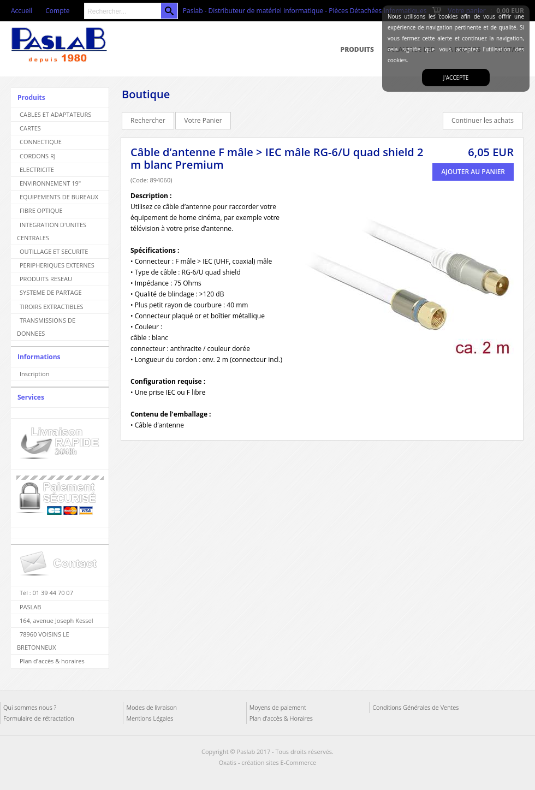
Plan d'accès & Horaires (281, 718)
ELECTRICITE (37, 169)
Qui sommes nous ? (29, 707)
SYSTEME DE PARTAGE (51, 292)
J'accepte (455, 77)
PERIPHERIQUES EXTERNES (57, 265)
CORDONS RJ (38, 156)
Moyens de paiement (277, 707)
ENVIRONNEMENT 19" (50, 183)
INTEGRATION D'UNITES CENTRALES (51, 231)
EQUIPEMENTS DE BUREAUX (59, 197)
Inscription (34, 374)
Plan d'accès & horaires (52, 661)
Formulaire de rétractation (38, 718)
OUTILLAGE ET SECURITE (54, 251)
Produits (357, 49)
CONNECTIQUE (41, 142)
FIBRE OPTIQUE (41, 210)
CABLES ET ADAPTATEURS (55, 114)
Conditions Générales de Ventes (415, 707)
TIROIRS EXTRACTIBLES (52, 306)
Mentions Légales (149, 718)
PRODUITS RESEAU (46, 279)
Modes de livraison (151, 707)
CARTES (30, 128)
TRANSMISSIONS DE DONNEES (46, 326)
